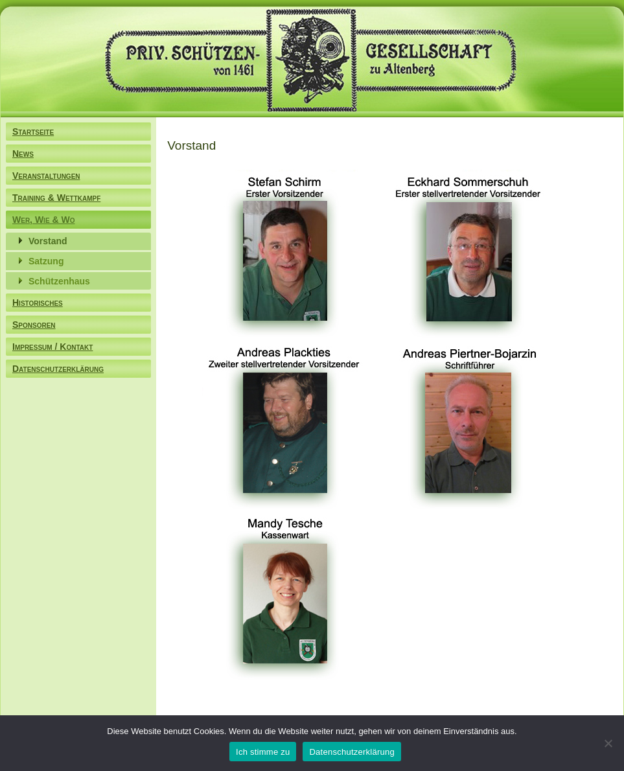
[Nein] (607, 743)
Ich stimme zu (263, 752)
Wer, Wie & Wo (43, 219)
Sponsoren (34, 324)
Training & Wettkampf (56, 197)
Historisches (37, 302)
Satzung (46, 261)
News (23, 153)
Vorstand (48, 241)
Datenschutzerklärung (58, 368)
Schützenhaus (59, 281)
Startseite (33, 131)
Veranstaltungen (46, 175)
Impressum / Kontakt (52, 346)
